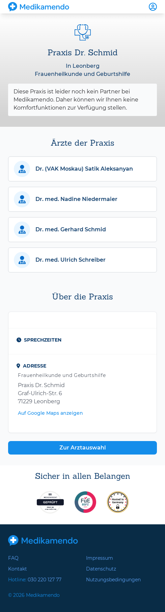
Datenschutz (101, 569)
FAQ (13, 558)
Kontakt (17, 569)
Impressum (99, 558)
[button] (82, 168)
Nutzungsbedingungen (113, 580)
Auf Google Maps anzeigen (50, 413)
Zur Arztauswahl (82, 447)
